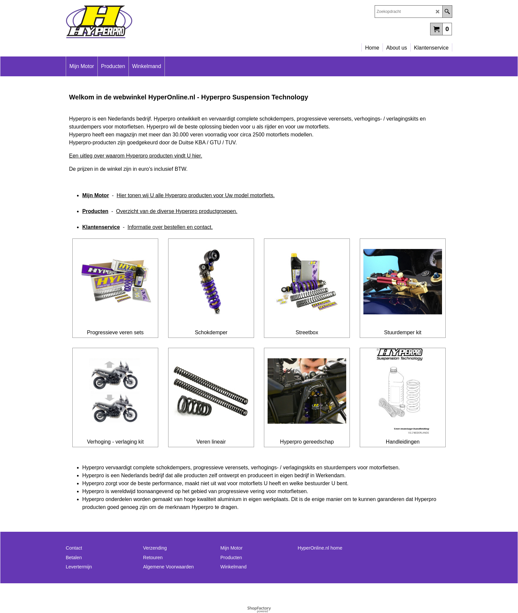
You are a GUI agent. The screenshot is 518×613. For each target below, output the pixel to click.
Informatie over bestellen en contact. (170, 227)
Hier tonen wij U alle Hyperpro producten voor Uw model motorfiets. (196, 195)
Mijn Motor (95, 195)
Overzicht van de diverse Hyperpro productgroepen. (176, 211)
